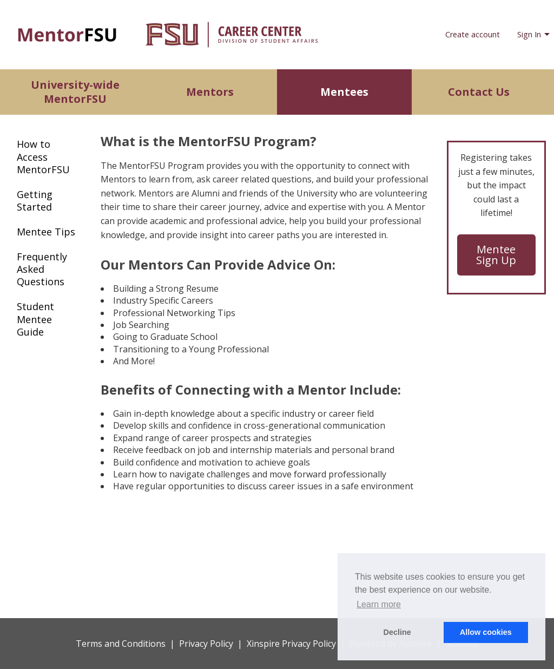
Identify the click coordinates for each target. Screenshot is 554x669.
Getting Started (34, 200)
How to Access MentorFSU (43, 156)
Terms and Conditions (121, 644)
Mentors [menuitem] (210, 91)
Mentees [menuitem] (344, 91)
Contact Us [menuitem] (479, 91)
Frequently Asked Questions (42, 269)
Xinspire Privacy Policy (291, 644)
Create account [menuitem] (472, 34)
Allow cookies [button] (486, 632)
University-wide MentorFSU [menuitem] (75, 91)
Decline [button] (397, 632)
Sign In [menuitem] (529, 34)
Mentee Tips (46, 231)
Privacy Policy (206, 644)
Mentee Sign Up (496, 254)
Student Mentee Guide (35, 319)
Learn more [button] (379, 604)
